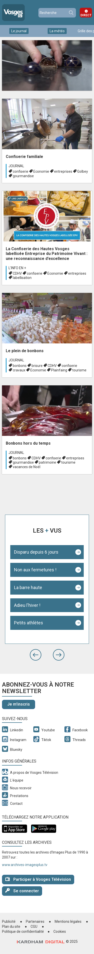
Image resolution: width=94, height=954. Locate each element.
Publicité (9, 922)
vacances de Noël (26, 467)
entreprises (63, 171)
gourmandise (23, 176)
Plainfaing (59, 370)
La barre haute (28, 587)
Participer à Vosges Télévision (38, 879)
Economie (41, 171)
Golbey (82, 171)
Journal (16, 166)
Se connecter (22, 890)
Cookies (59, 932)
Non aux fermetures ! (35, 569)
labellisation (22, 278)
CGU (34, 927)
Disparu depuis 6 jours (36, 552)
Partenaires (35, 922)
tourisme (79, 370)
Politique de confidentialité (23, 932)
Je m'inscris (18, 704)
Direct (85, 15)
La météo (57, 31)
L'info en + (17, 268)
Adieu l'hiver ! (27, 605)
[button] (36, 655)
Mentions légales (68, 922)
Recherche (71, 12)
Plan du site (11, 927)
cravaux (19, 370)
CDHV (17, 273)
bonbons (20, 366)
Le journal (19, 31)
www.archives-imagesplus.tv (24, 865)
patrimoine (47, 462)
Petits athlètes (28, 622)
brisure (37, 366)
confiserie (20, 171)
